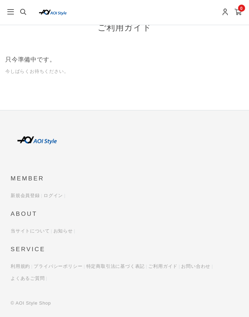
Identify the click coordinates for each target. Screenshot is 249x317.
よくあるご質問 (28, 278)
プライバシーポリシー (58, 266)
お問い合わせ (195, 266)
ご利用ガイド (163, 266)
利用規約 (20, 266)
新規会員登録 (25, 195)
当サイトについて (30, 231)
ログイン (53, 195)
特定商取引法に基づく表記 (115, 266)
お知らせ (63, 231)
